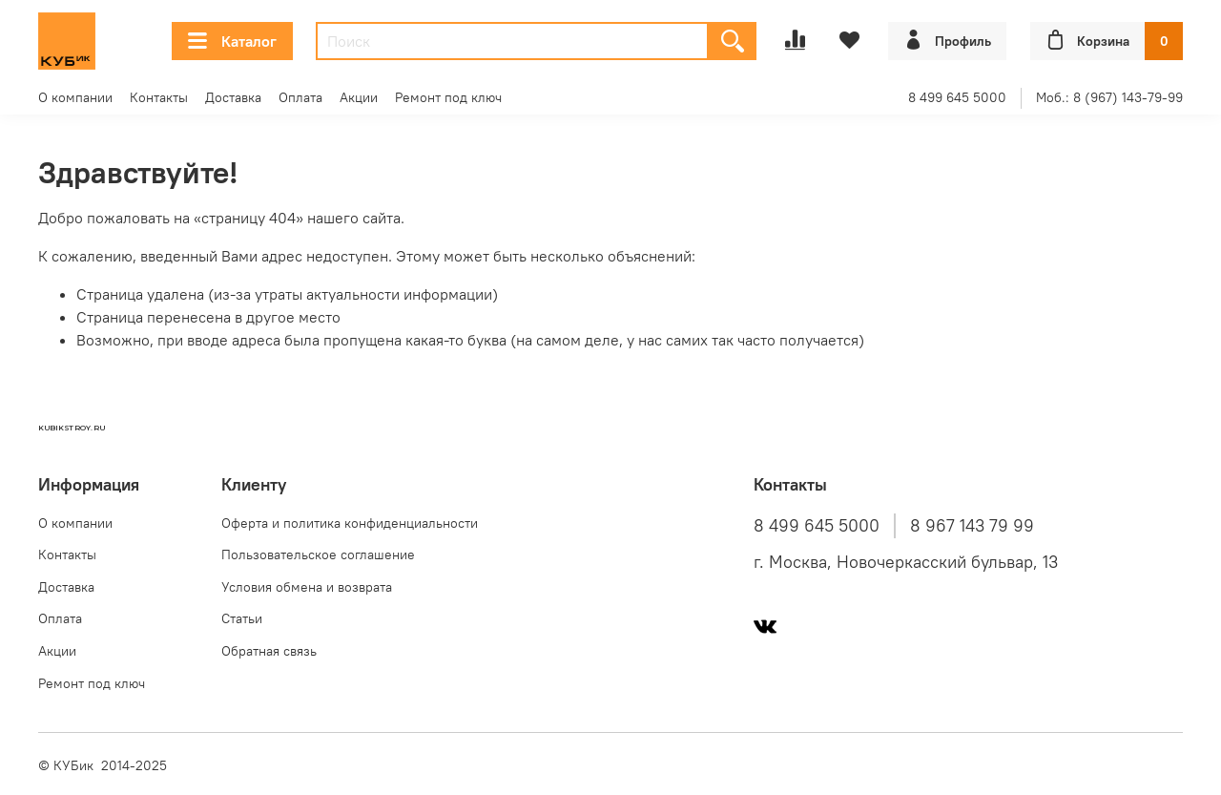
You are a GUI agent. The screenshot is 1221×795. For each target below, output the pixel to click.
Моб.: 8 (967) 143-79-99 (1109, 97)
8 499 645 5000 (957, 97)
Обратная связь (269, 650)
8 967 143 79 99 (972, 525)
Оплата (300, 97)
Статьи (241, 618)
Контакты (159, 97)
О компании (75, 97)
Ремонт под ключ (448, 97)
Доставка (233, 97)
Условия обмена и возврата (306, 587)
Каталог (232, 41)
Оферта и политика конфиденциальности (349, 523)
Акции (359, 97)
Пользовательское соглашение (318, 554)
